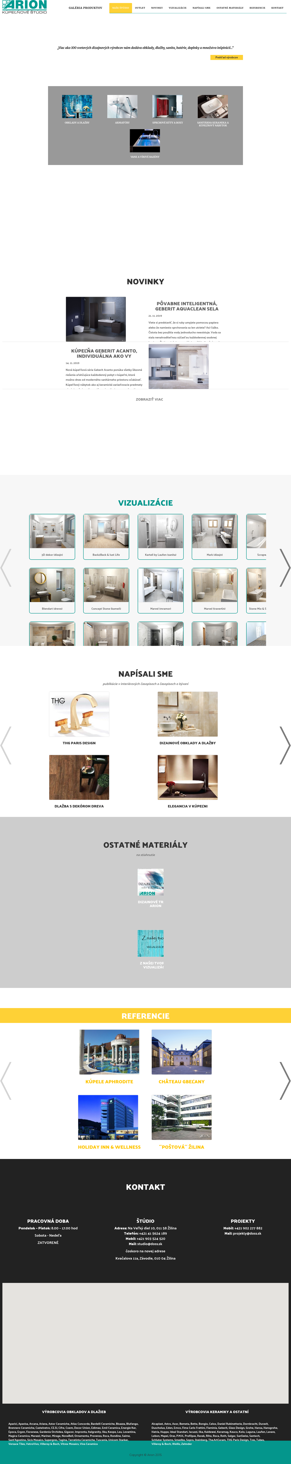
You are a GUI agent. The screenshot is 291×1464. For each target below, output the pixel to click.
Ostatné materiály (230, 8)
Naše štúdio (120, 8)
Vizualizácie (177, 8)
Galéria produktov (85, 8)
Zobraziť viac (149, 399)
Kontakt (278, 8)
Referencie (257, 8)
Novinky (157, 8)
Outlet (140, 8)
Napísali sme (202, 8)
